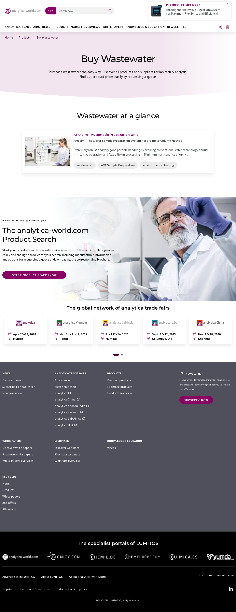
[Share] (220, 27)
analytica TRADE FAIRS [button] (22, 27)
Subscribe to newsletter (18, 387)
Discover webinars (67, 448)
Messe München (65, 387)
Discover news (11, 380)
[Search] (110, 11)
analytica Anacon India (72, 406)
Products (8, 490)
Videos (111, 448)
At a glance (62, 380)
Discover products (119, 380)
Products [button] (61, 27)
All (49, 11)
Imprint (7, 589)
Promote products (119, 387)
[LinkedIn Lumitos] (231, 589)
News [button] (46, 27)
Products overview (119, 393)
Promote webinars (67, 454)
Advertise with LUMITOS (18, 577)
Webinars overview (67, 461)
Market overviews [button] (85, 27)
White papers (11, 496)
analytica (63, 393)
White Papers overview (17, 461)
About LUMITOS (52, 577)
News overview (12, 393)
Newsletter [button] (177, 27)
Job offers (9, 503)
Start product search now (34, 275)
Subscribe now (196, 400)
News (6, 483)
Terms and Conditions (34, 589)
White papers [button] (113, 27)
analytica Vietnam (69, 412)
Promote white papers (17, 454)
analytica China (67, 399)
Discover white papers (17, 448)
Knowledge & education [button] (145, 27)
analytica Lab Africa (70, 418)
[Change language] (227, 27)
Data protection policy (71, 589)
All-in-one (9, 509)
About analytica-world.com (87, 577)
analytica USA (66, 425)
